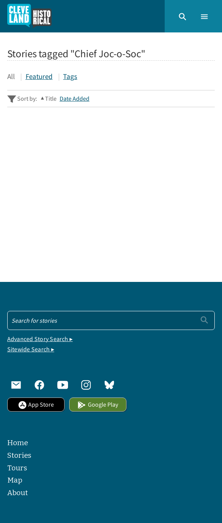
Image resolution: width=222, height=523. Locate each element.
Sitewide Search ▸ (30, 349)
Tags (70, 76)
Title (51, 98)
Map (14, 480)
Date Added (74, 98)
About (17, 492)
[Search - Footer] (111, 320)
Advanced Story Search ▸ (40, 339)
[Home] (29, 16)
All (11, 76)
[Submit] (204, 320)
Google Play (97, 404)
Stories (19, 455)
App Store (36, 404)
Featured (39, 76)
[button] (182, 16)
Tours (17, 467)
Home (17, 442)
